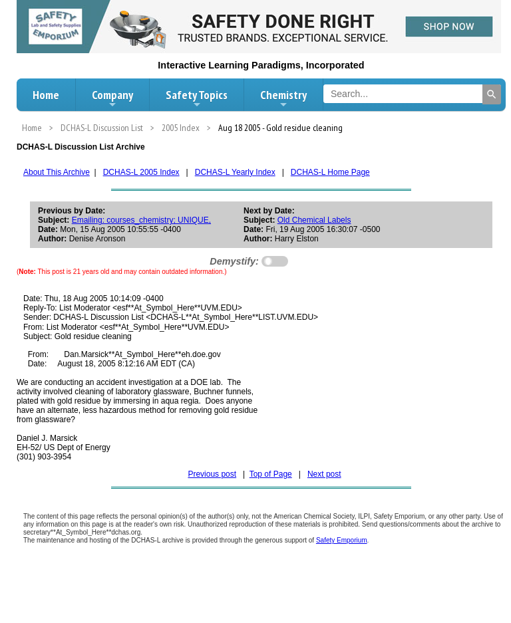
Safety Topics (197, 98)
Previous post (212, 474)
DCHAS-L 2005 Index (141, 172)
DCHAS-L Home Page (330, 172)
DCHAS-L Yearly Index (235, 172)
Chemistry (283, 98)
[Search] (491, 94)
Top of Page (271, 474)
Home (46, 94)
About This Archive (56, 172)
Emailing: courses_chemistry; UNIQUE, (141, 220)
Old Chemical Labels (314, 220)
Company (112, 98)
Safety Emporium (341, 540)
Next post (324, 474)
